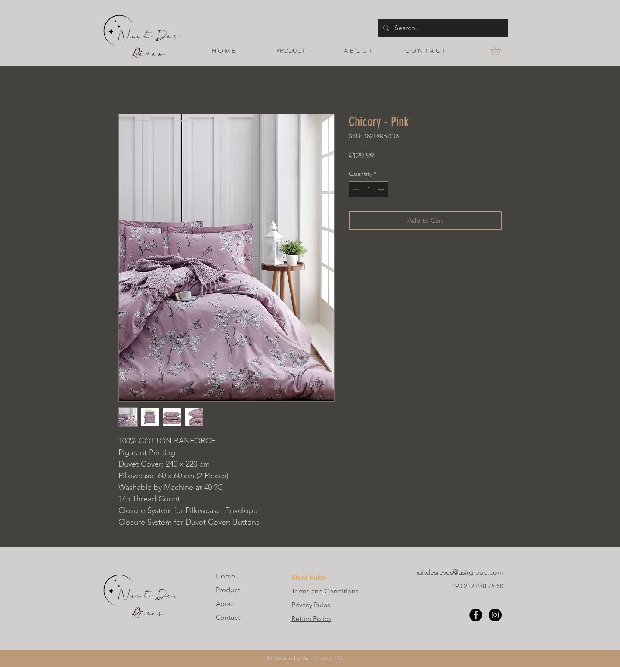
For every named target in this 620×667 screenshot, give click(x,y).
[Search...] (442, 28)
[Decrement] (355, 189)
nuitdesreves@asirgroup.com (458, 572)
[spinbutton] (368, 189)
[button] (499, 50)
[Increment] (381, 189)
